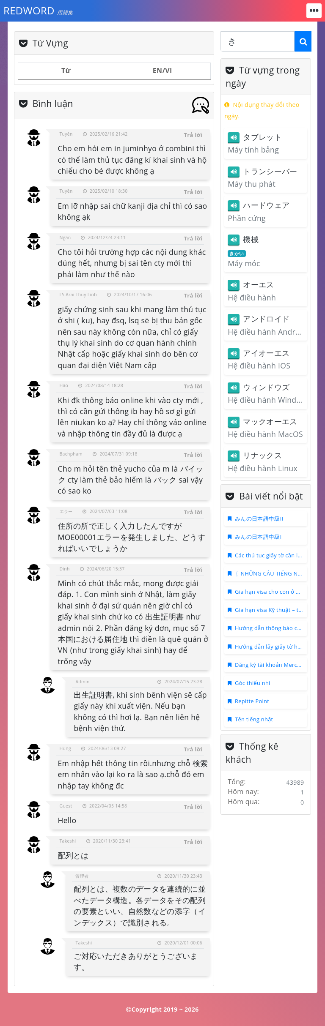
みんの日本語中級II (259, 518)
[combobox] (257, 41)
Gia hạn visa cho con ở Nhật (271, 591)
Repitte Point (252, 701)
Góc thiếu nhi (252, 683)
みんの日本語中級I (258, 536)
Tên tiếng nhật (254, 719)
